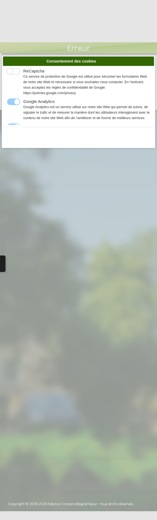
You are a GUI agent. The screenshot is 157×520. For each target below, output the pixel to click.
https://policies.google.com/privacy (49, 93)
